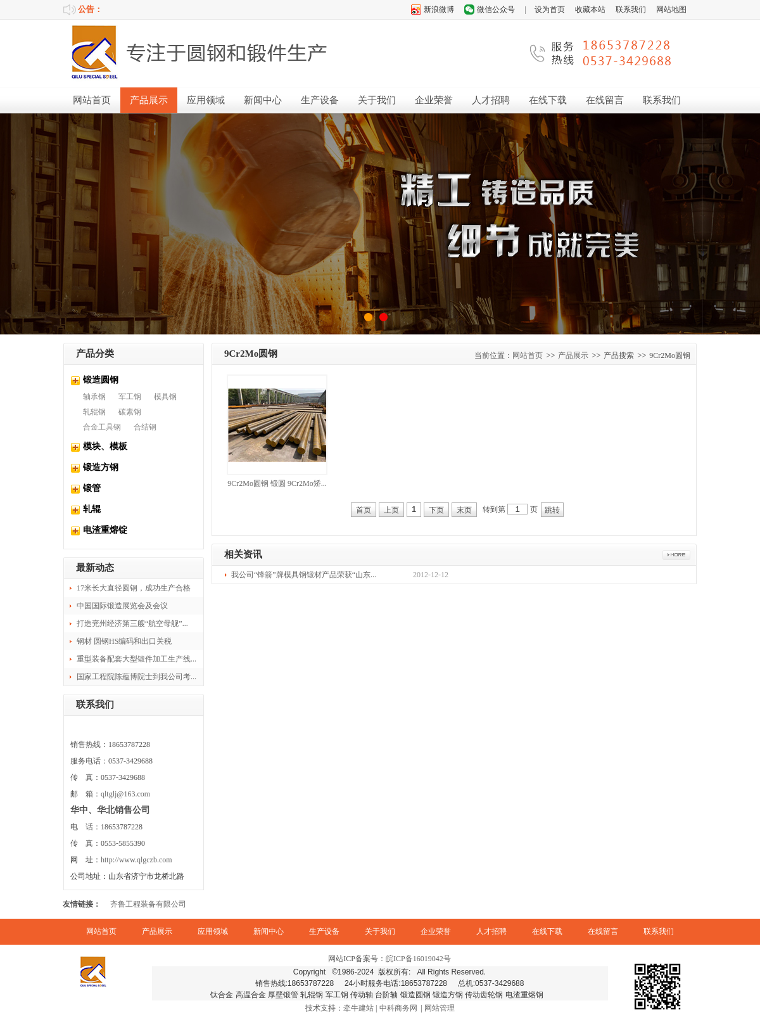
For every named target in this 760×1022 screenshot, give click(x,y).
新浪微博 (439, 9)
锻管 (92, 488)
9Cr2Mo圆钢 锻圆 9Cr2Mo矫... (276, 483)
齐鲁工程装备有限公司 (148, 904)
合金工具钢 (102, 427)
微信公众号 (496, 9)
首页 (363, 510)
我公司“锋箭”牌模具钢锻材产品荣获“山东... (303, 574)
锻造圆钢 (100, 380)
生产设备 (320, 100)
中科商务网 (398, 1008)
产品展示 (149, 100)
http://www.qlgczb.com (136, 859)
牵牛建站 (358, 1008)
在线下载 (548, 100)
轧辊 (92, 509)
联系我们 (631, 9)
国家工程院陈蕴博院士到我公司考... (136, 676)
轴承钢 (94, 396)
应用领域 (206, 100)
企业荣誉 (434, 100)
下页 (436, 510)
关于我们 (377, 100)
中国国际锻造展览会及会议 (122, 605)
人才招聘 (491, 100)
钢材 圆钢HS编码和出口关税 (124, 641)
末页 (464, 510)
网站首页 (92, 100)
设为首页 (550, 9)
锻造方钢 (100, 467)
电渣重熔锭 (105, 530)
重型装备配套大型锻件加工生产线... (136, 659)
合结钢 (145, 427)
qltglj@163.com (125, 793)
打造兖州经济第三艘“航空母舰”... (132, 623)
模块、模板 (105, 446)
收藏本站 (590, 9)
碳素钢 (129, 411)
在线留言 (605, 100)
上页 (391, 510)
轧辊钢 (94, 411)
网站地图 (671, 9)
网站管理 (439, 1008)
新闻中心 (263, 100)
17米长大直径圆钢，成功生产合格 (134, 588)
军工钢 (129, 396)
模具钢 (165, 396)
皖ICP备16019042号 (418, 958)
